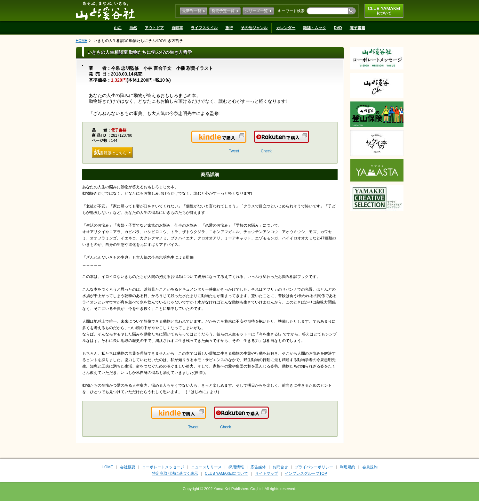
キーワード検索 (291, 11)
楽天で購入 (308, 140)
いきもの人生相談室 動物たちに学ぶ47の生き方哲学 (138, 40)
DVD (338, 28)
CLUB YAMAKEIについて (383, 11)
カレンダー (285, 28)
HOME (81, 40)
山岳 (118, 28)
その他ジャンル (254, 28)
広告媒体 (258, 467)
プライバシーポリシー (314, 467)
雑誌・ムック (314, 28)
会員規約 (370, 467)
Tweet (234, 151)
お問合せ (280, 467)
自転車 (177, 28)
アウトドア (154, 28)
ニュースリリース (206, 467)
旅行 (229, 28)
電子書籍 (357, 28)
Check (266, 151)
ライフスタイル (204, 28)
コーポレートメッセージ (163, 467)
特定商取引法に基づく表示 (175, 473)
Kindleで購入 (245, 140)
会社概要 (127, 467)
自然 (133, 28)
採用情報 (236, 467)
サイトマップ (266, 473)
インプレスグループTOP (306, 473)
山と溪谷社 (105, 10)
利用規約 (347, 467)
